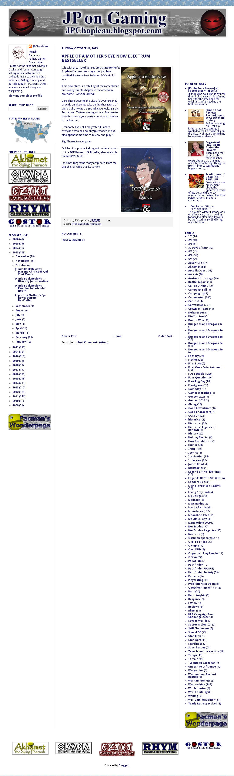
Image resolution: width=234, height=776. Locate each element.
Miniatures (195, 511)
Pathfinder (195, 564)
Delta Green (196, 312)
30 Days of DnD (198, 247)
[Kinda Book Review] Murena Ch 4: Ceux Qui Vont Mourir (31, 272)
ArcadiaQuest (197, 270)
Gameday (194, 389)
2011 (16, 396)
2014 (16, 383)
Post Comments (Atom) (93, 342)
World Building (198, 692)
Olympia (193, 545)
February (22, 337)
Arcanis (193, 274)
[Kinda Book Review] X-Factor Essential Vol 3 (203, 89)
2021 (16, 351)
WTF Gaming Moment (202, 699)
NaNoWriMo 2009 (199, 522)
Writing (193, 695)
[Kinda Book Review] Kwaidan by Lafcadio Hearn (30, 288)
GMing (192, 404)
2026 (16, 239)
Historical (194, 423)
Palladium (195, 561)
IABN (191, 448)
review (192, 603)
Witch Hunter (197, 688)
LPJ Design (195, 496)
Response (194, 599)
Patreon (193, 576)
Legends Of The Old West (205, 478)
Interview (194, 460)
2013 (16, 387)
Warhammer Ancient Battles (202, 675)
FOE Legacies (197, 373)
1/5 (190, 236)
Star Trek (194, 636)
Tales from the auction (203, 651)
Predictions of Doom (202, 583)
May (18, 323)
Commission (196, 297)
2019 (16, 360)
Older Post (165, 336)
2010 (16, 400)
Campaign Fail (197, 289)
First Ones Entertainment (86, 224)
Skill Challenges (198, 628)
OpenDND (194, 549)
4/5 (190, 251)
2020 (16, 356)
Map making (196, 503)
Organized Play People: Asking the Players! (213, 146)
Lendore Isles (197, 482)
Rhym (191, 610)
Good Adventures (199, 408)
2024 (16, 248)
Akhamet (194, 266)
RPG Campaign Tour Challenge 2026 (201, 616)
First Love (194, 363)
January (21, 341)
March (20, 332)
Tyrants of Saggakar (201, 662)
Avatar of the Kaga (200, 278)
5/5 (190, 259)
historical (194, 419)
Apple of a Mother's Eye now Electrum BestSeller (106, 58)
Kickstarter (196, 468)
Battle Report (197, 282)
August (20, 310)
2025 (16, 243)
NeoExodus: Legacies (202, 530)
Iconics (193, 452)
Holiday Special (198, 437)
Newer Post (69, 336)
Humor (192, 445)
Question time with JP (202, 587)
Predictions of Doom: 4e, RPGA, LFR (215, 177)
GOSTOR (193, 415)
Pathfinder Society (200, 572)
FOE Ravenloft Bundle (84, 152)
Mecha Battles (198, 507)
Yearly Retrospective (202, 703)
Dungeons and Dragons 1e (205, 324)
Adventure (195, 262)
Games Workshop (199, 392)
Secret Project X (199, 624)
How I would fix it (200, 441)
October (21, 265)
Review (193, 606)
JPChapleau (40, 46)
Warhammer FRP (199, 680)
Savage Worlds (197, 620)
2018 (16, 365)
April (19, 328)
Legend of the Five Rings (204, 471)
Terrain (193, 659)
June (19, 319)
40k (190, 255)
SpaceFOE (194, 632)
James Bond (196, 464)
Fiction (193, 359)
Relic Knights (196, 595)
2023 (16, 252)
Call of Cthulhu (198, 285)
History (193, 433)
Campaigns (195, 293)
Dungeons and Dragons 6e (205, 349)
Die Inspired (196, 316)
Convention (196, 305)
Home (117, 336)
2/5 (190, 240)
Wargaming (195, 670)
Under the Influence (202, 666)
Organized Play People (203, 553)
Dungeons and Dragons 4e (205, 336)
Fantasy (193, 355)
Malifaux (194, 499)
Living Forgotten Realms (204, 485)
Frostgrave (195, 385)
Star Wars (194, 639)
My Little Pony (197, 518)
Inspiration (195, 456)
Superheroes (196, 647)
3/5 (190, 243)
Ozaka (192, 557)
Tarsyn (192, 655)
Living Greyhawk (199, 492)
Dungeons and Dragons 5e (205, 343)
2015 (16, 378)
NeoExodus (195, 526)
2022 (16, 347)
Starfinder (195, 643)
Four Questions (198, 377)
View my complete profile (25, 95)
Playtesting (195, 580)
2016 (16, 374)
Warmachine (196, 684)
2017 (16, 369)
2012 (16, 392)
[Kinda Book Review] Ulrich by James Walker (31, 280)
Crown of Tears (198, 308)
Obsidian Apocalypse (201, 538)
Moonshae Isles (198, 515)
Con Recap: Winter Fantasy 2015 (202, 208)
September (23, 306)
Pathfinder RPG (198, 568)
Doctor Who (196, 320)
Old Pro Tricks (197, 541)
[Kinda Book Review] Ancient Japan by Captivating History (215, 115)
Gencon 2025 (196, 396)
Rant (191, 591)
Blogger (124, 765)
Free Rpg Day (196, 381)
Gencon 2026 (196, 400)
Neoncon (194, 534)
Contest (193, 301)
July (18, 314)
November (23, 260)
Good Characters (199, 411)
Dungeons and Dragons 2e (205, 330)
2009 (16, 405)
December (23, 256)
